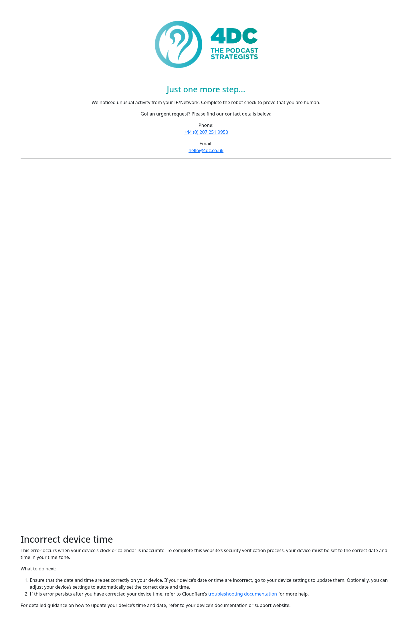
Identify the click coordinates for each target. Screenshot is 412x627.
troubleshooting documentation (242, 594)
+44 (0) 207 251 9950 (206, 132)
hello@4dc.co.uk (206, 150)
